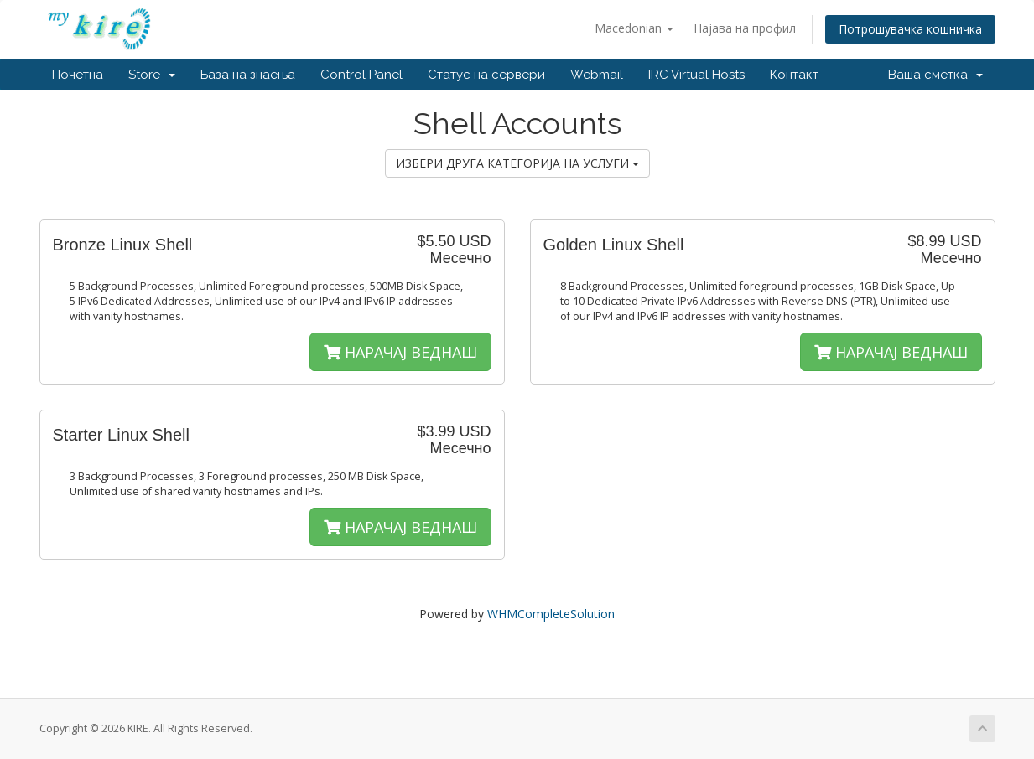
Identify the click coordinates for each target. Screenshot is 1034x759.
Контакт (794, 74)
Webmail (596, 74)
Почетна (77, 74)
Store (151, 74)
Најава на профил (745, 28)
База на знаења (247, 74)
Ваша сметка (935, 74)
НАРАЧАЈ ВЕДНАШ (400, 352)
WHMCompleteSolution (551, 614)
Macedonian (634, 28)
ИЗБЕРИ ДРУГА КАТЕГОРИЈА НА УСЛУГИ (517, 163)
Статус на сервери (486, 74)
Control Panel (361, 74)
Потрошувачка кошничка (910, 29)
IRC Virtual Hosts (696, 74)
